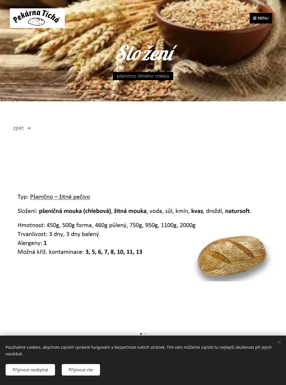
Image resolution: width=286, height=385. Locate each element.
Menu (261, 18)
